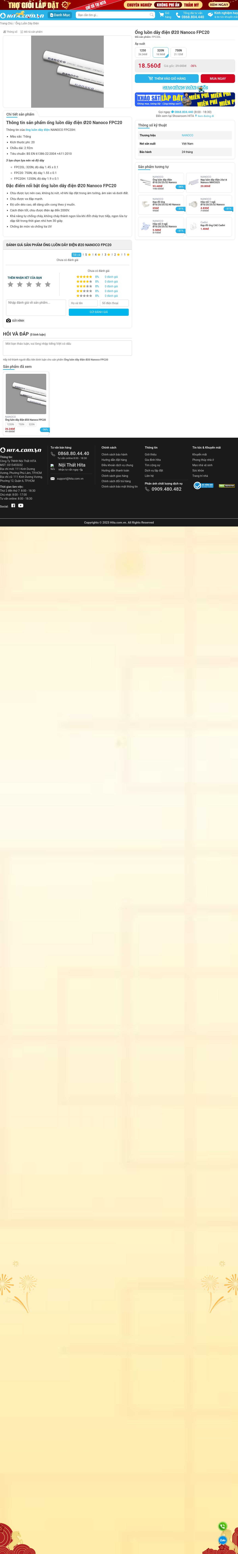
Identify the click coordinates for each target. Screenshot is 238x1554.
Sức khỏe (198, 470)
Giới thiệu (150, 454)
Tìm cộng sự (152, 465)
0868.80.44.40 (73, 453)
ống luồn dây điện (38, 130)
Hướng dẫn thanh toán (115, 470)
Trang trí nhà (200, 475)
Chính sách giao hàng (115, 475)
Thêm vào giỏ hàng (167, 79)
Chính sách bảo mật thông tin (120, 486)
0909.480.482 (166, 489)
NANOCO (187, 135)
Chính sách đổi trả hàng (116, 481)
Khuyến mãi (199, 454)
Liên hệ (149, 475)
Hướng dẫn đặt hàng (114, 459)
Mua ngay (218, 79)
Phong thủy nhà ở (203, 459)
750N (21, 424)
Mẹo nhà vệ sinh (202, 465)
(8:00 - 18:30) (191, 112)
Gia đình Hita (153, 459)
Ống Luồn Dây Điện (27, 23)
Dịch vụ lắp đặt (154, 470)
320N (32, 424)
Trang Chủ (6, 23)
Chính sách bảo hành (114, 454)
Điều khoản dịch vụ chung (117, 465)
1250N (10, 424)
